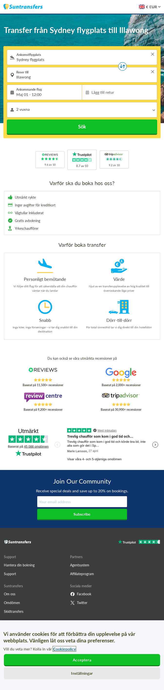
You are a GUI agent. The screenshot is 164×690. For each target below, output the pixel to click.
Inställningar (82, 673)
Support (10, 574)
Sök (82, 126)
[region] (82, 655)
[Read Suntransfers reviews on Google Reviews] (121, 373)
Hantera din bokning (19, 565)
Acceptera (82, 659)
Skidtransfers (13, 611)
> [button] (152, 54)
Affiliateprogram (82, 574)
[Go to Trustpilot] (139, 542)
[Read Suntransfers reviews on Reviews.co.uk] (42, 373)
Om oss (9, 594)
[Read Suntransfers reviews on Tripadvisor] (121, 397)
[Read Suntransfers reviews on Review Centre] (42, 397)
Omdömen (12, 603)
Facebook (80, 594)
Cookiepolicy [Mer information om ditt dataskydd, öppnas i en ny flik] (64, 649)
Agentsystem (79, 565)
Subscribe (82, 514)
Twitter (78, 602)
